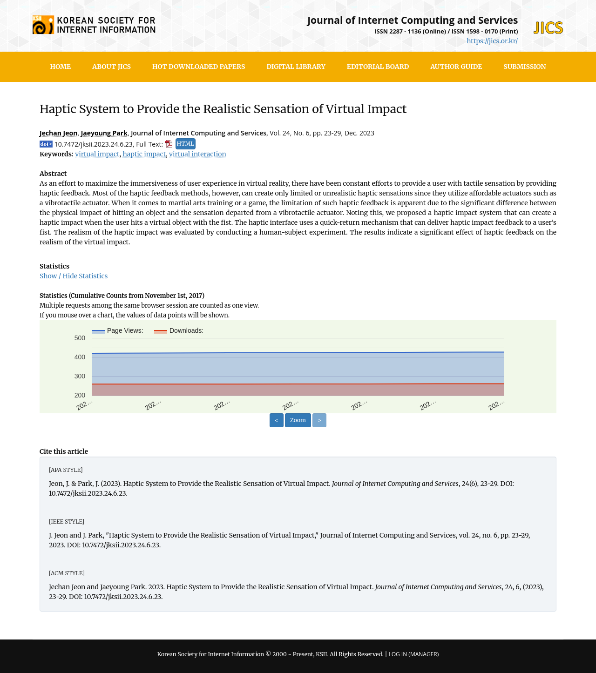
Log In (397, 654)
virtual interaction (197, 154)
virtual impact (97, 154)
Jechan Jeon (58, 132)
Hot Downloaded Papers (198, 66)
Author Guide (456, 66)
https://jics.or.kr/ (492, 41)
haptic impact (144, 154)
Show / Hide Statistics (74, 276)
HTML (185, 143)
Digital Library (295, 66)
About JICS (111, 66)
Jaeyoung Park (104, 132)
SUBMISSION (524, 66)
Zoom (298, 420)
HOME (60, 66)
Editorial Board (378, 66)
